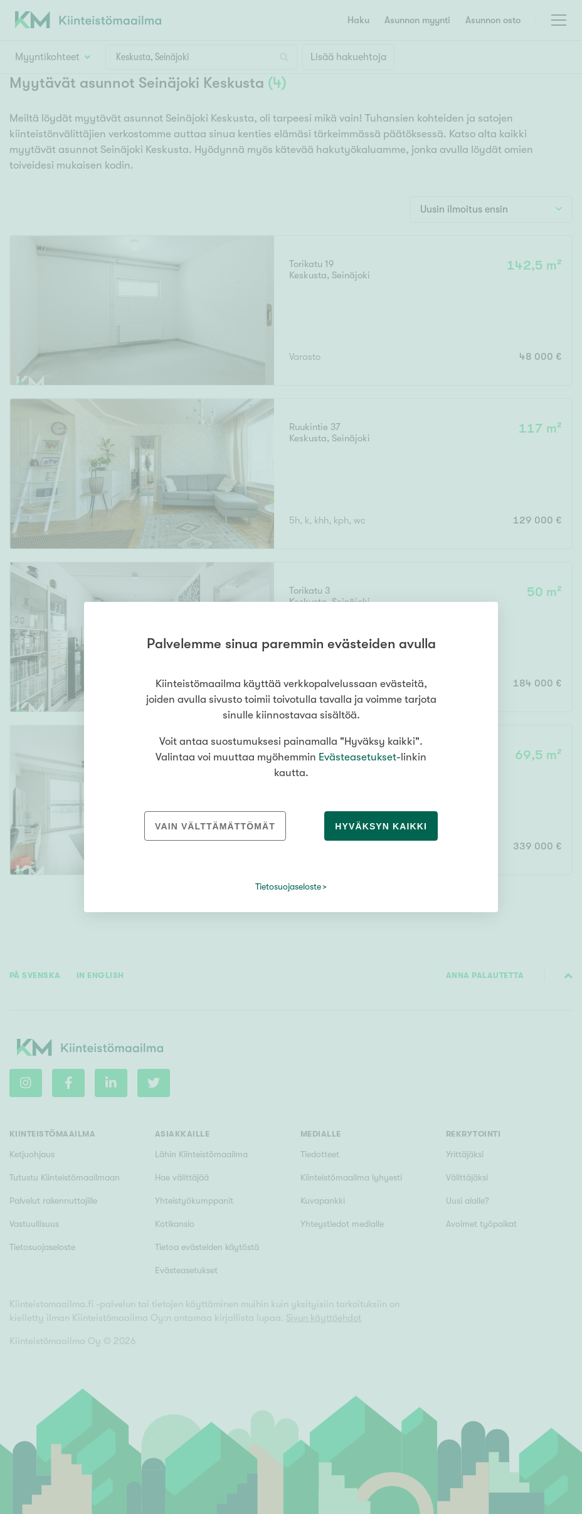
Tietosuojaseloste (288, 886)
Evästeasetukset (357, 757)
